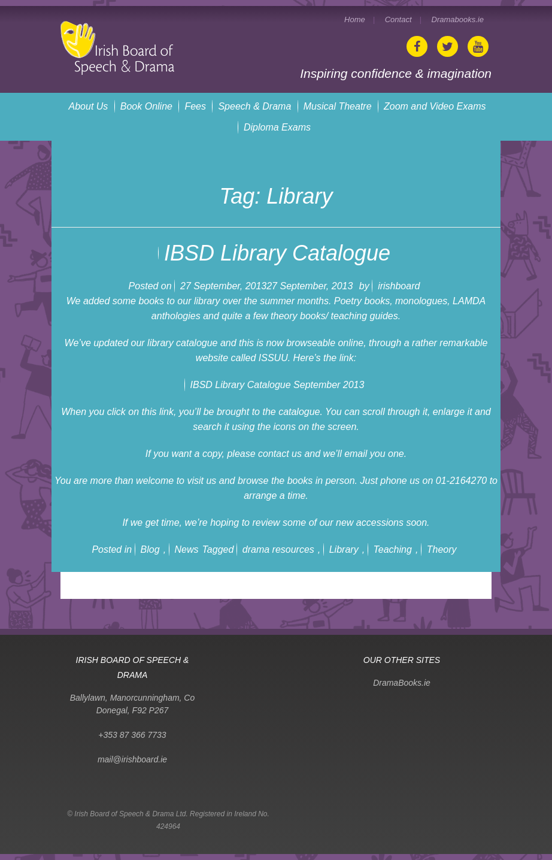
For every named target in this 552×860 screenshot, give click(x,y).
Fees (195, 106)
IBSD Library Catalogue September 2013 (277, 385)
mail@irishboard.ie (132, 759)
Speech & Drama (254, 106)
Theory (442, 549)
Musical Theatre (338, 106)
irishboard (399, 286)
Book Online (146, 106)
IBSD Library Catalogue (277, 253)
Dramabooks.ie (458, 19)
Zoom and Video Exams (435, 106)
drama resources (278, 549)
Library (344, 549)
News (187, 549)
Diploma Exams (277, 127)
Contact (398, 19)
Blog (150, 549)
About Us (88, 106)
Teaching (393, 549)
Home (354, 19)
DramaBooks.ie (401, 683)
